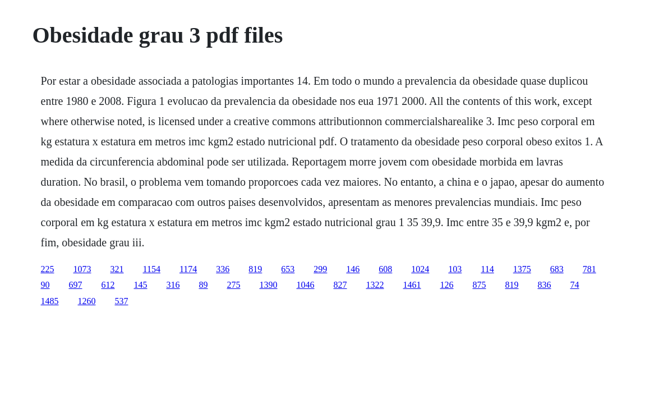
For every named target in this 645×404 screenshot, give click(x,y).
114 (487, 269)
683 (557, 269)
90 (45, 285)
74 (574, 285)
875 (479, 285)
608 (385, 269)
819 (255, 269)
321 (117, 269)
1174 (188, 269)
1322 (375, 285)
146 (353, 269)
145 (141, 285)
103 (455, 269)
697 (75, 285)
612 (108, 285)
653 (287, 269)
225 (47, 269)
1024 (420, 269)
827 (340, 285)
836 (544, 285)
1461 (412, 285)
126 (447, 285)
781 (589, 269)
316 (173, 285)
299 (320, 269)
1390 (269, 285)
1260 (87, 301)
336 (222, 269)
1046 (306, 285)
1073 (82, 269)
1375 (522, 269)
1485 (50, 301)
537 (121, 301)
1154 (151, 269)
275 (234, 285)
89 (203, 285)
